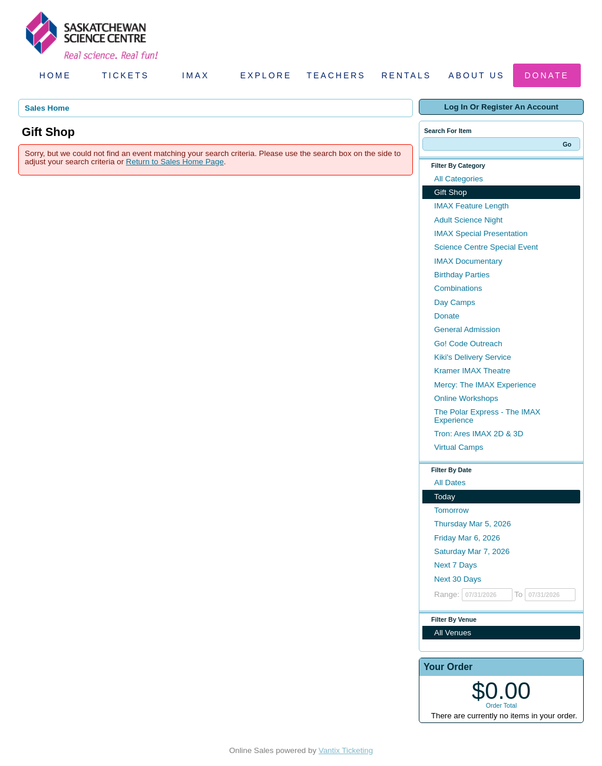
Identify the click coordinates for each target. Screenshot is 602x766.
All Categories (458, 178)
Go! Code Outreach (468, 343)
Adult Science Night (468, 219)
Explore (266, 75)
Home (55, 75)
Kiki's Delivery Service (472, 357)
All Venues (452, 632)
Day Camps (454, 302)
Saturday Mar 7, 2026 (472, 551)
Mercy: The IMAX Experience (485, 384)
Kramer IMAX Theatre (472, 370)
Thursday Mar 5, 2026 (472, 523)
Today (444, 496)
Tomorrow (451, 510)
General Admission (467, 329)
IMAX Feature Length (471, 205)
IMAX (195, 75)
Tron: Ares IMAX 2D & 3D (478, 433)
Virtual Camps (458, 447)
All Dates (449, 482)
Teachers (335, 75)
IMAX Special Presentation (481, 233)
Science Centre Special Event (486, 247)
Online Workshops (466, 398)
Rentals (407, 75)
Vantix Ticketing (346, 750)
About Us (476, 75)
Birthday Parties (461, 274)
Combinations (458, 288)
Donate (547, 75)
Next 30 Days (457, 579)
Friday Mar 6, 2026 (467, 537)
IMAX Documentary (468, 261)
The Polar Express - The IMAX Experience (487, 415)
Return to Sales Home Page (175, 161)
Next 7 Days (455, 565)
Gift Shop (450, 192)
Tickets (125, 75)
